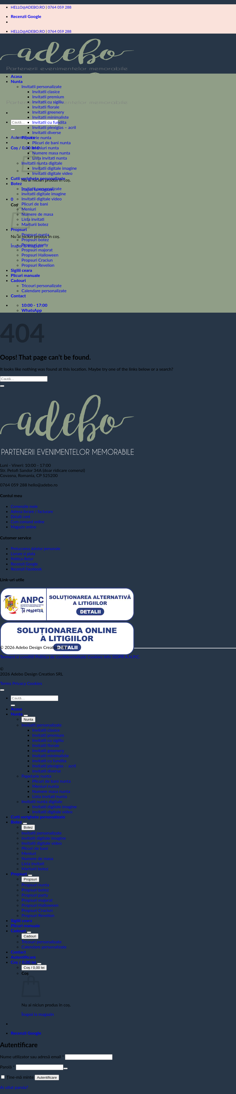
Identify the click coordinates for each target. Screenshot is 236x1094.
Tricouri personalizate (41, 285)
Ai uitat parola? (14, 1087)
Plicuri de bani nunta (51, 142)
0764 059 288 (59, 7)
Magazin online (23, 527)
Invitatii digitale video (52, 173)
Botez (16, 183)
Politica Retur (22, 559)
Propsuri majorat (37, 249)
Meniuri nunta (45, 147)
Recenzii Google (26, 16)
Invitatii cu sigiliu (48, 101)
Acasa (16, 76)
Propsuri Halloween (39, 254)
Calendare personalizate (44, 290)
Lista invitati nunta (49, 157)
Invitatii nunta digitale (41, 162)
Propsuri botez (35, 239)
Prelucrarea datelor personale (35, 548)
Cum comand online (27, 521)
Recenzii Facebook (26, 569)
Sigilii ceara (21, 270)
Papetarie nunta (36, 137)
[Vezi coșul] (24, 962)
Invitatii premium (48, 96)
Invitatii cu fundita (49, 122)
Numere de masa (37, 213)
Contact (18, 295)
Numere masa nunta (51, 152)
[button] (25, 147)
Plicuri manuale (25, 275)
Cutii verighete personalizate (38, 178)
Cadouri (18, 280)
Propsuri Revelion (37, 265)
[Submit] (13, 129)
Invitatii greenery (48, 111)
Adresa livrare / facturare (32, 511)
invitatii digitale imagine (43, 193)
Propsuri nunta (35, 234)
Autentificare (47, 1077)
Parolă (7, 1066)
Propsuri (19, 229)
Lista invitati (32, 219)
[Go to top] (2, 690)
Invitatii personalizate (41, 86)
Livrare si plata (23, 553)
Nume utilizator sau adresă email (32, 1056)
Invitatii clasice (46, 91)
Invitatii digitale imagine (54, 168)
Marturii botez (34, 224)
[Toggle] (26, 715)
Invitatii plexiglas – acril (54, 127)
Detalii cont (20, 516)
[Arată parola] (65, 1068)
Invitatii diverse (46, 132)
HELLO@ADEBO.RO (28, 7)
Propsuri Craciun (37, 259)
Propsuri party (34, 244)
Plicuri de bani (34, 203)
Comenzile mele (24, 506)
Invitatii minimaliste (50, 117)
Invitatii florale (45, 106)
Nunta (17, 81)
